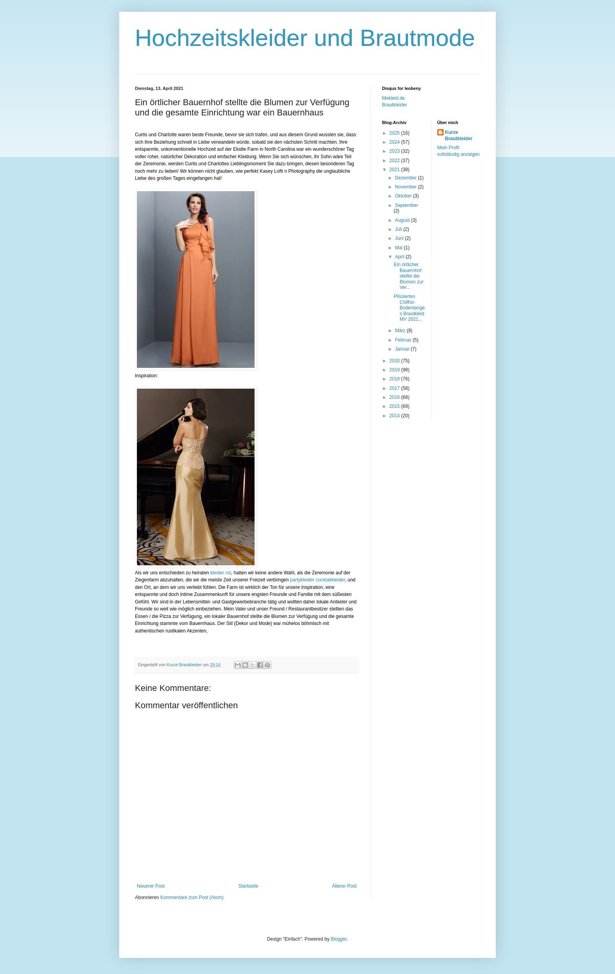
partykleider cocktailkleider (317, 580)
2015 (395, 406)
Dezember (406, 178)
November (406, 187)
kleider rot (220, 573)
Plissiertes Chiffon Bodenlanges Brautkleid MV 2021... (409, 308)
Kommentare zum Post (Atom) (192, 897)
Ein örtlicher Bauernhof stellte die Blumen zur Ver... (409, 276)
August (403, 220)
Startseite (248, 886)
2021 (395, 169)
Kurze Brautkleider (459, 136)
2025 (395, 133)
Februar (404, 340)
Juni (400, 238)
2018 (395, 379)
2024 (395, 142)
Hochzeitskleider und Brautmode (305, 38)
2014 (395, 415)
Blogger (339, 939)
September (406, 205)
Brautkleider (394, 105)
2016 (395, 397)
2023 (395, 151)
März (401, 330)
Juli (399, 229)
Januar (403, 349)
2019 (395, 370)
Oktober (404, 196)
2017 (395, 388)
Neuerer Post (151, 886)
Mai (399, 247)
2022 (395, 160)
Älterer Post (344, 886)
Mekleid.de (393, 98)
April (400, 256)
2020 (395, 361)
